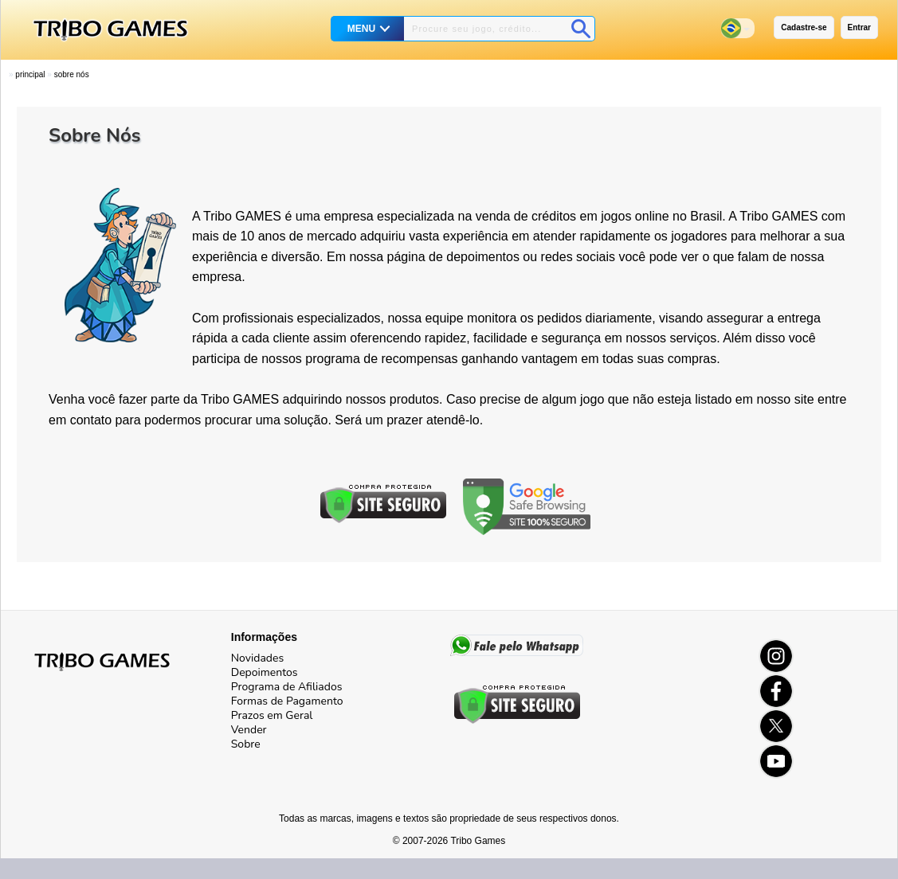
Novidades (257, 658)
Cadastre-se (803, 27)
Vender (249, 729)
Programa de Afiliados (287, 686)
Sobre (246, 744)
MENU (361, 28)
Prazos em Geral (272, 715)
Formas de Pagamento (287, 701)
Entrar (859, 27)
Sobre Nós (71, 74)
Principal (30, 74)
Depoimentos (264, 672)
